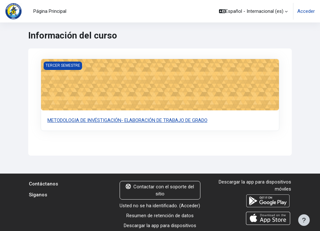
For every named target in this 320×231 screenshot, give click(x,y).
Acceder (306, 11)
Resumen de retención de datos (160, 215)
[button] (253, 11)
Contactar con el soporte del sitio (160, 190)
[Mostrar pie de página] (304, 220)
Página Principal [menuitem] (49, 11)
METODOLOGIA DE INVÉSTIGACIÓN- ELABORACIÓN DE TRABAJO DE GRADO (127, 120)
